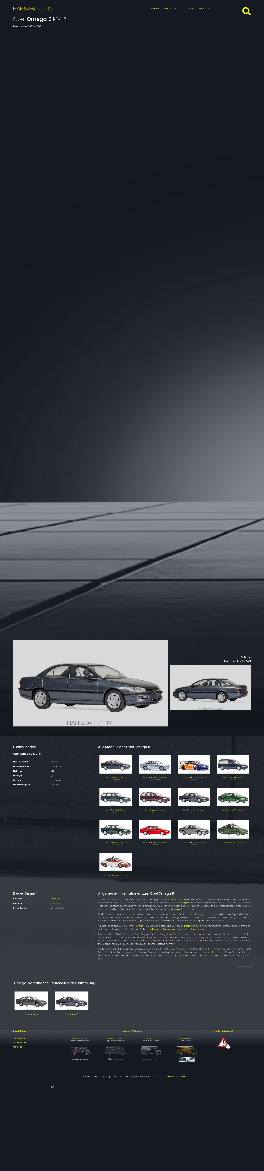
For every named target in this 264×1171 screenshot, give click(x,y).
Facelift (178, 934)
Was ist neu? (171, 8)
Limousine (55, 899)
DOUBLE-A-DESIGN (175, 1076)
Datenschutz (20, 1042)
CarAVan (176, 909)
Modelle (154, 8)
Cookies (17, 1046)
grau (53, 775)
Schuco (54, 762)
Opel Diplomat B (186, 902)
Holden (221, 952)
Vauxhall (208, 952)
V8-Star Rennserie (191, 929)
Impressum (19, 1038)
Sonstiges (204, 8)
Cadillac (185, 955)
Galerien (189, 8)
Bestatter (189, 925)
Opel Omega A (172, 899)
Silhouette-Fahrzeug (162, 929)
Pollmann (139, 925)
